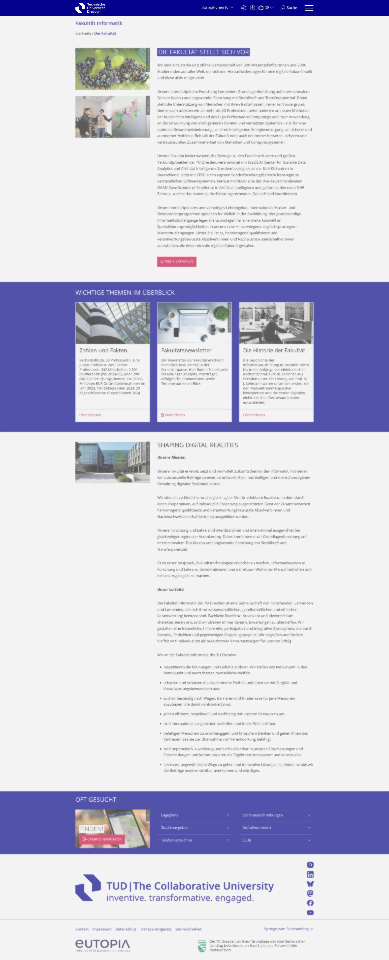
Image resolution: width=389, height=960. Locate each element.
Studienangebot (174, 828)
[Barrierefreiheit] (252, 8)
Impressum (102, 929)
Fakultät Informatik (98, 24)
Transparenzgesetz (156, 929)
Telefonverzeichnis (177, 840)
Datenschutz (125, 929)
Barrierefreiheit (188, 929)
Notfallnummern (256, 828)
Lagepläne (169, 815)
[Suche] (288, 8)
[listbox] (194, 362)
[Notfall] (243, 8)
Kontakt (82, 929)
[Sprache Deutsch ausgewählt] (266, 8)
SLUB (247, 840)
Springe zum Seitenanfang (286, 929)
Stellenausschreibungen (262, 815)
